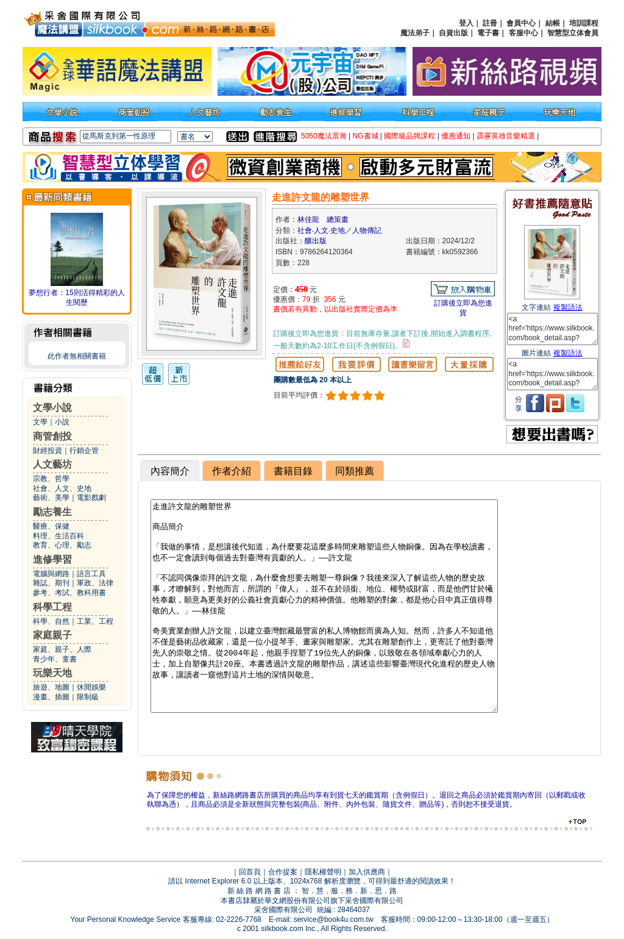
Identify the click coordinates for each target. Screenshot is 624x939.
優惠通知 (455, 136)
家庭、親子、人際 (62, 649)
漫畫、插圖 (51, 697)
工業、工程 (95, 621)
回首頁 (250, 872)
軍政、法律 (95, 583)
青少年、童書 (55, 659)
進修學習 (52, 559)
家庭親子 (52, 635)
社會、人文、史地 (62, 488)
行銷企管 (84, 450)
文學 (40, 422)
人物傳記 (366, 230)
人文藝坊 (52, 464)
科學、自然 (51, 621)
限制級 (88, 697)
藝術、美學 (51, 497)
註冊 (490, 23)
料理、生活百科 (58, 536)
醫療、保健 (51, 526)
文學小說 (52, 407)
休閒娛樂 (91, 687)
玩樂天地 (52, 673)
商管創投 (52, 436)
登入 (466, 23)
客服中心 (523, 33)
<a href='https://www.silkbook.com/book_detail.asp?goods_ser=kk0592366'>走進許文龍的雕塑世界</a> (552, 329)
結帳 (552, 23)
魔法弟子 (415, 33)
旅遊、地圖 (51, 687)
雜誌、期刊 (51, 583)
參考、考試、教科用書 (69, 592)
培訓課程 (583, 23)
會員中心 (521, 23)
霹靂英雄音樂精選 (506, 136)
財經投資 (47, 450)
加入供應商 (367, 872)
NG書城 (365, 136)
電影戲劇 (91, 497)
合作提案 (282, 872)
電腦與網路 (51, 573)
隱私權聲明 (323, 872)
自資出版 (453, 33)
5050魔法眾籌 (324, 136)
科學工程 (52, 607)
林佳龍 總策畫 (323, 219)
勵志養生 (52, 512)
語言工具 (91, 573)
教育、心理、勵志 (62, 545)
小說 (62, 422)
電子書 (488, 33)
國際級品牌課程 (409, 136)
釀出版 (316, 241)
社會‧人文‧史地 (321, 230)
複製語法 (568, 307)
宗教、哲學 (51, 478)
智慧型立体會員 (572, 33)
